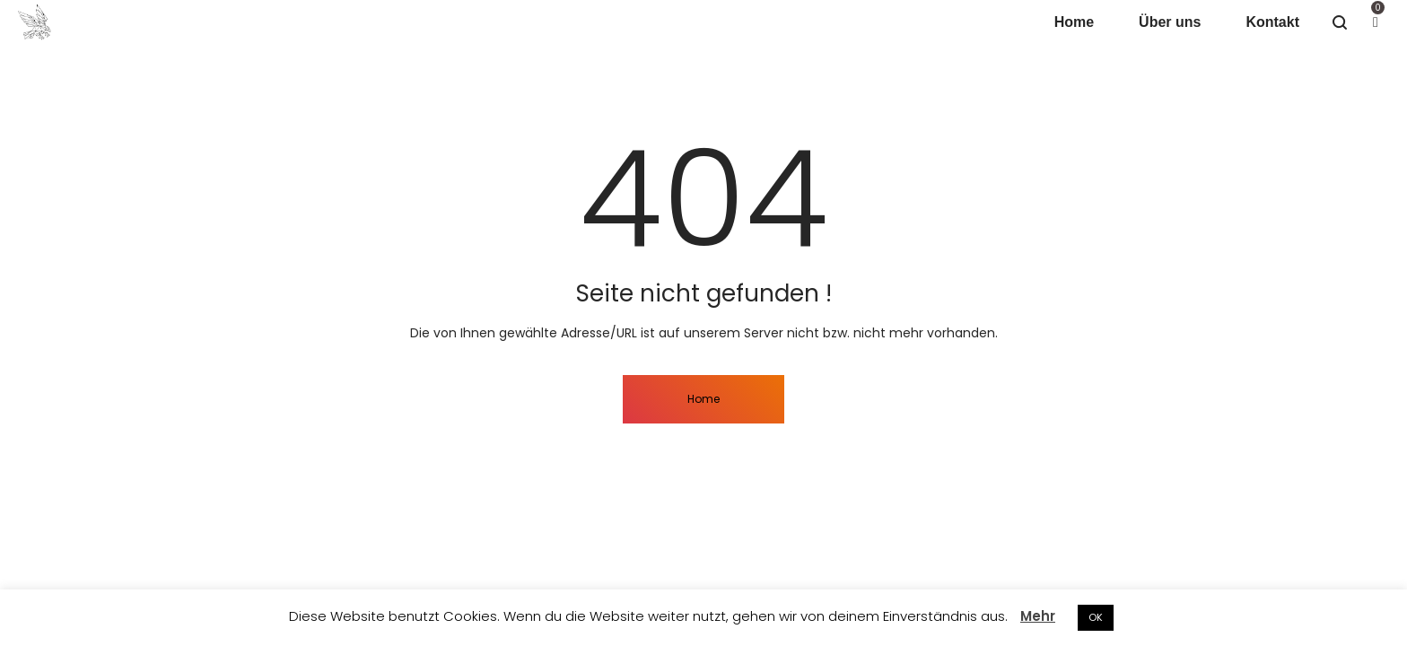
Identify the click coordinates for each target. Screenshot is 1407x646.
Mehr (1037, 616)
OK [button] (1095, 617)
